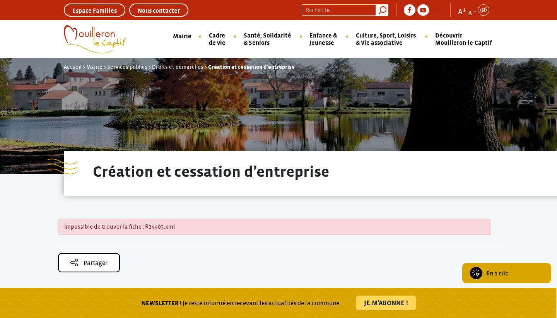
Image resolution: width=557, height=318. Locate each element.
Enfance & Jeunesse (323, 39)
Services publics (127, 67)
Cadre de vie (217, 39)
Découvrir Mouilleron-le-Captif (463, 39)
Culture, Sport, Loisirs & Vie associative (386, 39)
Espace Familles (94, 10)
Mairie (182, 35)
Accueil (73, 67)
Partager (89, 262)
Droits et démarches (177, 67)
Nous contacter (159, 10)
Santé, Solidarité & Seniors (267, 39)
